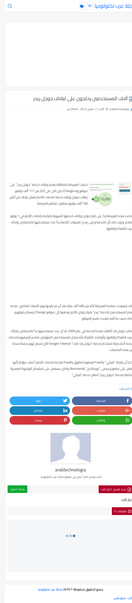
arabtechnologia (115, 109)
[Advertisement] (66, 54)
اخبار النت (122, 388)
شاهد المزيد (13, 489)
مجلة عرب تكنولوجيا (110, 6)
